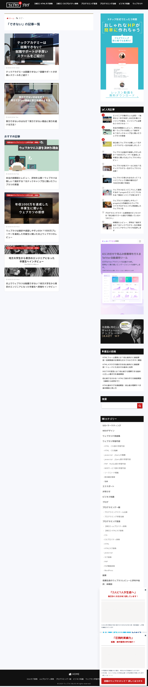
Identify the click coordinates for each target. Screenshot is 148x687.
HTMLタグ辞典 (110, 549)
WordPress (108, 571)
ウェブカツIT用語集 (111, 436)
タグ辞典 (108, 558)
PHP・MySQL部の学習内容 (115, 464)
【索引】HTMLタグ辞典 (43, 3)
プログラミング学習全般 (114, 517)
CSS (105, 536)
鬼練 (106, 482)
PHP (106, 562)
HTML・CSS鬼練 (111, 451)
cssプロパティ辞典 (46, 680)
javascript (108, 553)
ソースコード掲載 (111, 473)
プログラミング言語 (89, 3)
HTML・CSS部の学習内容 (114, 446)
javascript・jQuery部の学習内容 (117, 460)
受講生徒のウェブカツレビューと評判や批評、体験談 (22, 86)
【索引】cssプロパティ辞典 (115, 527)
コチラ (110, 675)
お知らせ (106, 492)
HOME (74, 675)
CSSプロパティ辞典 (112, 540)
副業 (105, 576)
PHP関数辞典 (109, 567)
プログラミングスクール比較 (115, 513)
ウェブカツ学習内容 (111, 442)
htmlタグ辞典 (32, 680)
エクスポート (108, 487)
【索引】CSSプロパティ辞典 (67, 3)
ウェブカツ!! (138, 3)
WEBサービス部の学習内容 (115, 469)
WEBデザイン (109, 431)
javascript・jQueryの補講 (114, 455)
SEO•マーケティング (112, 426)
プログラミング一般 (111, 508)
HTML (106, 544)
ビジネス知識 (124, 3)
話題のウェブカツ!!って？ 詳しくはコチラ (123, 681)
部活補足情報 (109, 477)
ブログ (105, 502)
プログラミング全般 (108, 3)
